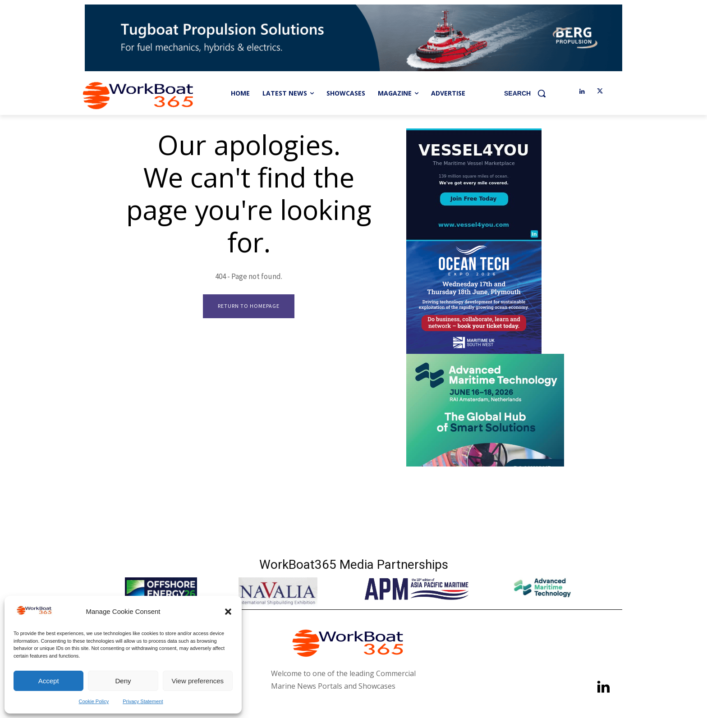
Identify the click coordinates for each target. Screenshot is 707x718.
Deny (123, 681)
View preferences (198, 681)
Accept (48, 681)
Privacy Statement (143, 701)
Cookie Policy (94, 701)
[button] (228, 611)
